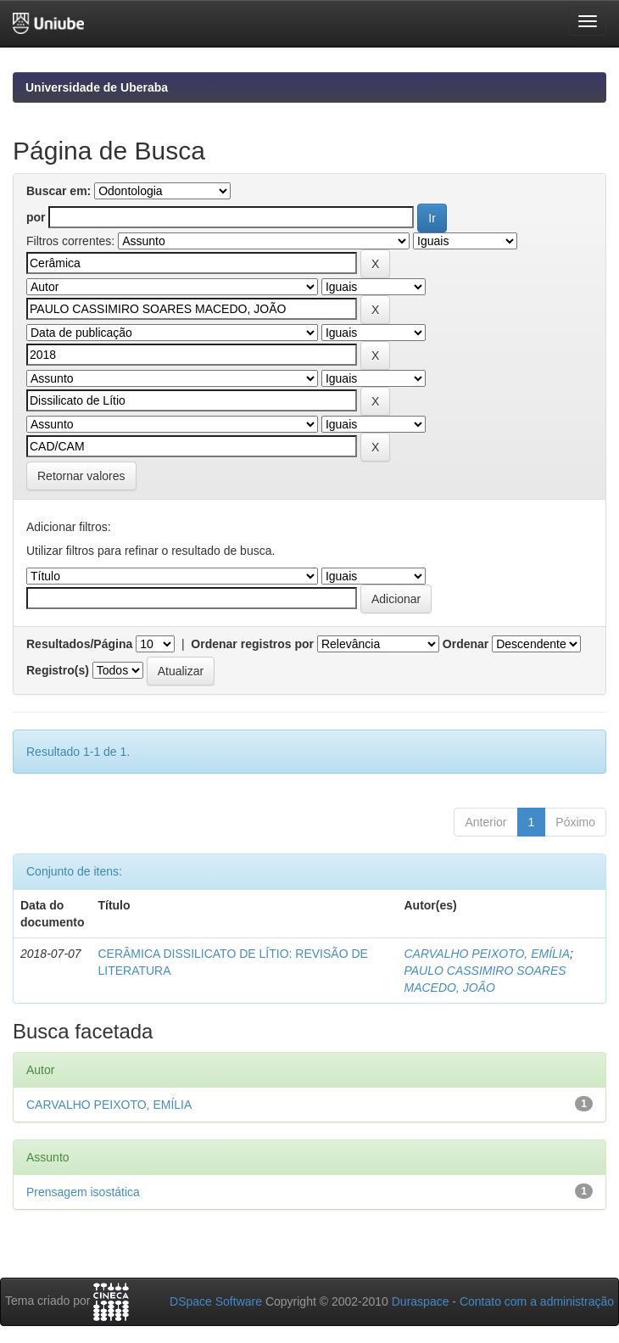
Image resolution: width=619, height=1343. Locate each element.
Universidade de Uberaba (96, 87)
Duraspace (420, 1301)
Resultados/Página (79, 644)
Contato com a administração (537, 1301)
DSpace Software (216, 1301)
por (36, 217)
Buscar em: (58, 191)
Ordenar (465, 644)
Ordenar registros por (252, 644)
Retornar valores (81, 476)
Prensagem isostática (83, 1192)
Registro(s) (57, 670)
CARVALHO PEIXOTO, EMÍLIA (487, 953)
